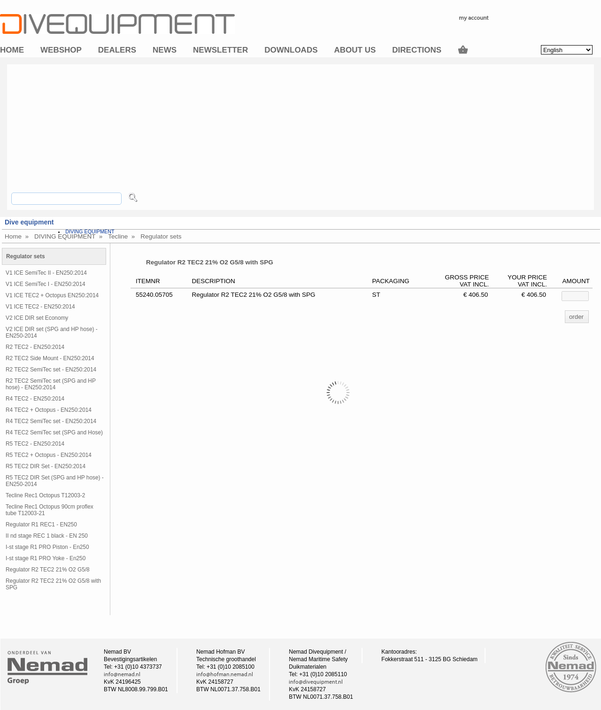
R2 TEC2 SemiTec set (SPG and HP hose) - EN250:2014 (51, 384)
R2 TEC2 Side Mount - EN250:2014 (50, 358)
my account (473, 17)
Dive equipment (29, 222)
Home (12, 50)
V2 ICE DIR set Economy (37, 318)
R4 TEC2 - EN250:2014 (35, 398)
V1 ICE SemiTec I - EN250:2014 (45, 284)
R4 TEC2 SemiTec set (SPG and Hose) (54, 432)
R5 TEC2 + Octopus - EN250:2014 (49, 455)
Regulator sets (160, 236)
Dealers (117, 50)
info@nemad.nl (122, 674)
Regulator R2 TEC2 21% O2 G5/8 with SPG (53, 584)
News (165, 50)
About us (355, 50)
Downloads (290, 50)
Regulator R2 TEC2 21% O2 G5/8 (48, 569)
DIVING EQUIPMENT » (68, 236)
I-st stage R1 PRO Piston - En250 (47, 547)
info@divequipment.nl (316, 682)
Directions (416, 50)
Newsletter (220, 50)
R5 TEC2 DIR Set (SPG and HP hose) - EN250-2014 (55, 480)
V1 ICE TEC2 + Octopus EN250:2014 (52, 295)
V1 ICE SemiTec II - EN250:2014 (46, 273)
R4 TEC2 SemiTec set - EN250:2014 (51, 421)
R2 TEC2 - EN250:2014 (35, 347)
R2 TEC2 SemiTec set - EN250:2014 (51, 369)
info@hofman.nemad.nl (224, 674)
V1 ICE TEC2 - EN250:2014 (40, 306)
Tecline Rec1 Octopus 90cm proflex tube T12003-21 (49, 510)
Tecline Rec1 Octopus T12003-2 (45, 495)
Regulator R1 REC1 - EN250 (41, 524)
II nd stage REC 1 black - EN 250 (47, 535)
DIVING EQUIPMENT (89, 231)
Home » (17, 236)
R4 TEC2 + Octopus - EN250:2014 (49, 410)
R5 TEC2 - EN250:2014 (35, 443)
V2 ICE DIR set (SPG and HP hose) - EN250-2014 (52, 332)
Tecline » (121, 236)
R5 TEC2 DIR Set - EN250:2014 (45, 466)
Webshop (61, 50)
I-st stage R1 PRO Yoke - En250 (45, 558)
